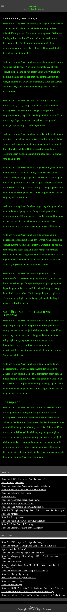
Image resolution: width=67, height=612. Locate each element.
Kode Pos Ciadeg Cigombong (14, 574)
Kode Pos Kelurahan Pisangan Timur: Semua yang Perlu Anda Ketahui (33, 595)
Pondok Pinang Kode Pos (12, 482)
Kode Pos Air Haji (9, 514)
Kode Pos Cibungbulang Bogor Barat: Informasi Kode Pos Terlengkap (33, 510)
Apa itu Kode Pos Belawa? (13, 549)
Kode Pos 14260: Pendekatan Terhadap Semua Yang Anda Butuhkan (32, 588)
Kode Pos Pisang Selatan (12, 517)
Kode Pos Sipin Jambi (11, 561)
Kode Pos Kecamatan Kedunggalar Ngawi (20, 500)
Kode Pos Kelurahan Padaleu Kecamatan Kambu (23, 489)
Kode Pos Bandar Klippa (12, 581)
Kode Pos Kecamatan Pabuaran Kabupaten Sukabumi (25, 486)
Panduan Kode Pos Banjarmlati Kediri (18, 577)
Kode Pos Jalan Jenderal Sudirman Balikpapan (22, 507)
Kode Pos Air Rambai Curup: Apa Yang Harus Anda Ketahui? (29, 545)
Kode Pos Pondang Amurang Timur (17, 503)
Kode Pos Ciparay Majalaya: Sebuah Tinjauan (22, 527)
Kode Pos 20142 (8, 496)
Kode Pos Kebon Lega (11, 584)
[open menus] (3, 6)
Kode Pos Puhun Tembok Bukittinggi (18, 524)
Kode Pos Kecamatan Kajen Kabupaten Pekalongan (24, 570)
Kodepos (33, 6)
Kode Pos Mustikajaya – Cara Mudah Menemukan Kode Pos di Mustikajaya (30, 566)
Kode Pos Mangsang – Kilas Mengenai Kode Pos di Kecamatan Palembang (30, 557)
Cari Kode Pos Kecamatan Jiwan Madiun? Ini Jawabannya (27, 591)
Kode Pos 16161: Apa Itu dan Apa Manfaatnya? (23, 479)
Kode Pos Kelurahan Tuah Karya (16, 493)
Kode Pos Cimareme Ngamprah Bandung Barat (22, 552)
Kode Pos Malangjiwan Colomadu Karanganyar (23, 521)
